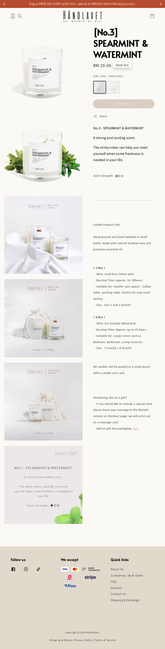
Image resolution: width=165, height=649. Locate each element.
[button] (13, 16)
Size (108, 76)
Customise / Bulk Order (127, 575)
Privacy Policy (84, 640)
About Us (117, 569)
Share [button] (100, 116)
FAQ (113, 582)
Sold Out (123, 103)
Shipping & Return (61, 640)
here (136, 428)
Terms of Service (105, 640)
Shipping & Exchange (125, 600)
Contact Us (118, 594)
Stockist (116, 588)
